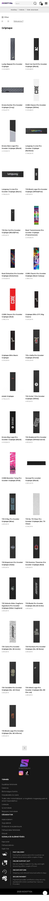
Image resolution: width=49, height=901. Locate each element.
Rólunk (4, 834)
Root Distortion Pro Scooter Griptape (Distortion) (13, 275)
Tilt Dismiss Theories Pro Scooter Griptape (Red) (35, 563)
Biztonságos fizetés (9, 791)
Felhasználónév (8, 845)
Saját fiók (5, 849)
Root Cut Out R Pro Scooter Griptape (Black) (36, 65)
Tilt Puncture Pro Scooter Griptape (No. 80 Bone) (35, 648)
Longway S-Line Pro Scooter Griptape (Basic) (11, 190)
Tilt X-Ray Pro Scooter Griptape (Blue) (10, 520)
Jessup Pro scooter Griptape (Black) (33, 479)
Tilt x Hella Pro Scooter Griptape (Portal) (34, 356)
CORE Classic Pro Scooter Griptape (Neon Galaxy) (35, 275)
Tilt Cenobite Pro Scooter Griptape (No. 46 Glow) (12, 689)
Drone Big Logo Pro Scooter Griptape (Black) (11, 438)
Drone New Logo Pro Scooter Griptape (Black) (11, 147)
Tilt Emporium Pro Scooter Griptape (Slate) (12, 563)
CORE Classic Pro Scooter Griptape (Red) (12, 315)
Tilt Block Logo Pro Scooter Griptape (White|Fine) (36, 190)
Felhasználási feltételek (11, 830)
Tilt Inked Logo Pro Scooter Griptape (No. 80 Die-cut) (35, 690)
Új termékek (7, 808)
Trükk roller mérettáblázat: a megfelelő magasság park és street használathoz (24, 800)
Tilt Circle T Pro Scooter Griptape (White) (35, 397)
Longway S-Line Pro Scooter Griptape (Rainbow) (33, 148)
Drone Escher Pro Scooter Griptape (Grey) (12, 106)
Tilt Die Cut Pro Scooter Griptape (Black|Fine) (11, 231)
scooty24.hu (24, 768)
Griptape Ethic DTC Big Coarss (34, 315)
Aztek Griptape (8, 396)
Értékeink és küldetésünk (12, 827)
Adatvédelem (7, 819)
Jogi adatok (6, 823)
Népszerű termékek (10, 811)
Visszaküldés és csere (10, 795)
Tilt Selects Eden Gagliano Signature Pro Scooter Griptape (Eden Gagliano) (12, 605)
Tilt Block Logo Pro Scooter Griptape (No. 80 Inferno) (13, 732)
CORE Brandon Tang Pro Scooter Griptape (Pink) (11, 479)
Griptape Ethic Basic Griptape (10, 356)
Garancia (5, 788)
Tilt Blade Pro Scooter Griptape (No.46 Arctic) (34, 604)
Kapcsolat (5, 842)
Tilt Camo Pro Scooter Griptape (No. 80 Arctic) (11, 648)
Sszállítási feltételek (9, 784)
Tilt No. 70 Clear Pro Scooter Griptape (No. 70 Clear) (35, 521)
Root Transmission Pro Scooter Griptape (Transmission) (34, 232)
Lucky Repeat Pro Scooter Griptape (12, 65)
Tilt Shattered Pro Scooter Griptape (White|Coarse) (35, 438)
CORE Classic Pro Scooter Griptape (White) (35, 106)
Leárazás (5, 804)
